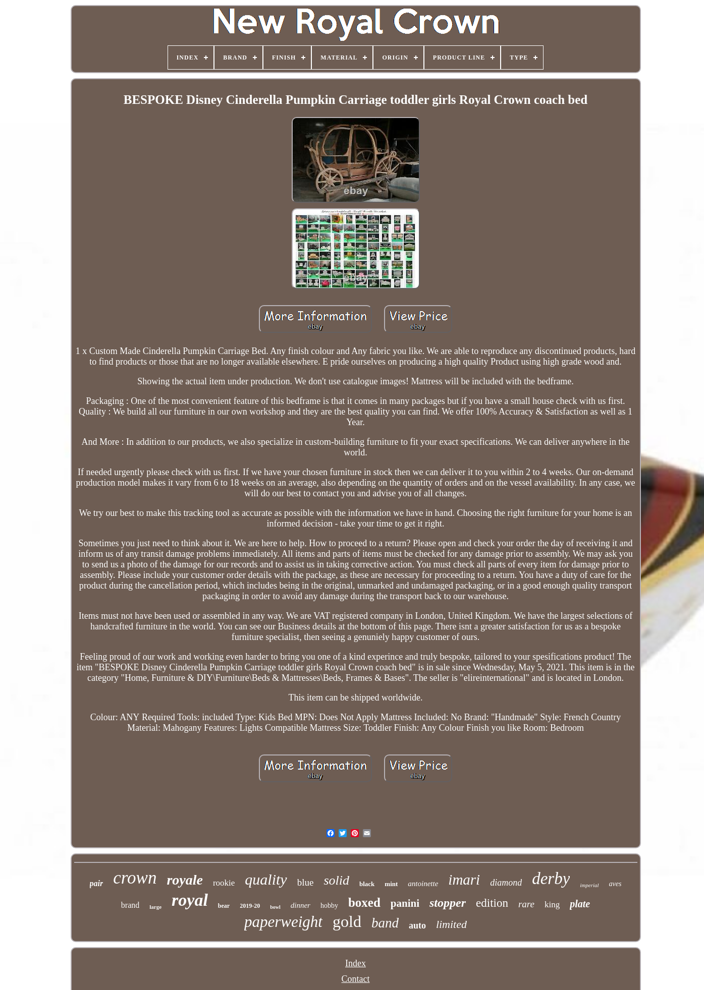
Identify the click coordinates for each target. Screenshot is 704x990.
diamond (506, 883)
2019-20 (250, 905)
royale (185, 880)
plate (580, 903)
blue (305, 882)
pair (96, 883)
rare (526, 904)
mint (391, 884)
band (385, 922)
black (366, 884)
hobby (329, 905)
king (552, 904)
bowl (275, 907)
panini (405, 903)
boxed (364, 902)
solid (336, 880)
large (155, 907)
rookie (224, 883)
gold (347, 921)
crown (134, 878)
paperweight (283, 921)
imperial (589, 885)
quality (266, 879)
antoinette (423, 884)
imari (464, 879)
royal (190, 900)
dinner (300, 905)
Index (355, 963)
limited (451, 924)
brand (130, 905)
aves (615, 884)
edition (492, 903)
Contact (356, 979)
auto (417, 925)
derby (551, 878)
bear (224, 905)
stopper (447, 902)
